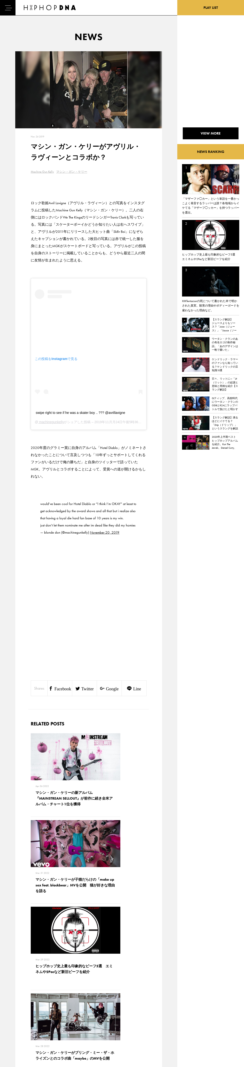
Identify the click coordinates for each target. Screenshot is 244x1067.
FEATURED (19, 1029)
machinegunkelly (51, 422)
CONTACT (40, 1004)
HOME (17, 1004)
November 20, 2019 (104, 532)
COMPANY (41, 1021)
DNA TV (17, 1012)
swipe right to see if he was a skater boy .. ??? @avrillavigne (80, 413)
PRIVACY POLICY (45, 1012)
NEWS (16, 1021)
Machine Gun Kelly (42, 172)
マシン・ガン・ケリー (71, 172)
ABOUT (17, 1038)
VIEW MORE (89, 938)
